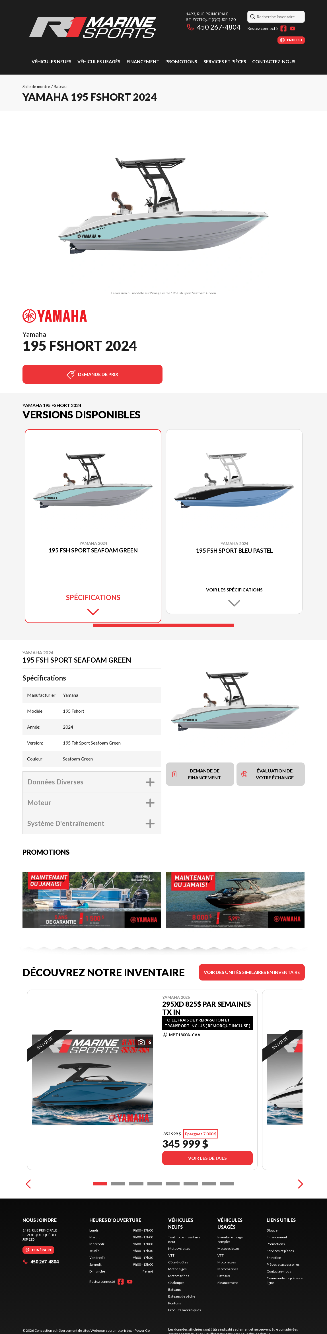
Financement (143, 61)
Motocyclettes (179, 1248)
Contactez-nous (273, 61)
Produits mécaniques (184, 1310)
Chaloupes (176, 1282)
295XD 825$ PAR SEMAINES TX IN (206, 1008)
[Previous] (28, 1183)
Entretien (274, 1257)
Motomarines (178, 1276)
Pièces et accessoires (283, 1264)
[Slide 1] (163, 625)
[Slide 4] (154, 1183)
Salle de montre (36, 86)
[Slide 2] (118, 1183)
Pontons (174, 1303)
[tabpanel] (121, 1251)
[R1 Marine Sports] (93, 27)
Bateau (60, 86)
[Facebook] (283, 28)
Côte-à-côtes (178, 1262)
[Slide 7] (209, 1183)
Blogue (272, 1230)
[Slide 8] (227, 1183)
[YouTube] (292, 28)
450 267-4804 (213, 27)
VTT (171, 1255)
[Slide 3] (136, 1183)
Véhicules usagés (98, 61)
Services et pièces (224, 61)
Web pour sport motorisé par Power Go (120, 1330)
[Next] (299, 1183)
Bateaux (174, 1289)
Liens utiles (281, 1220)
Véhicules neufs (51, 61)
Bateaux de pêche (181, 1296)
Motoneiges (177, 1269)
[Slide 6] (191, 1183)
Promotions (181, 61)
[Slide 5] (173, 1183)
